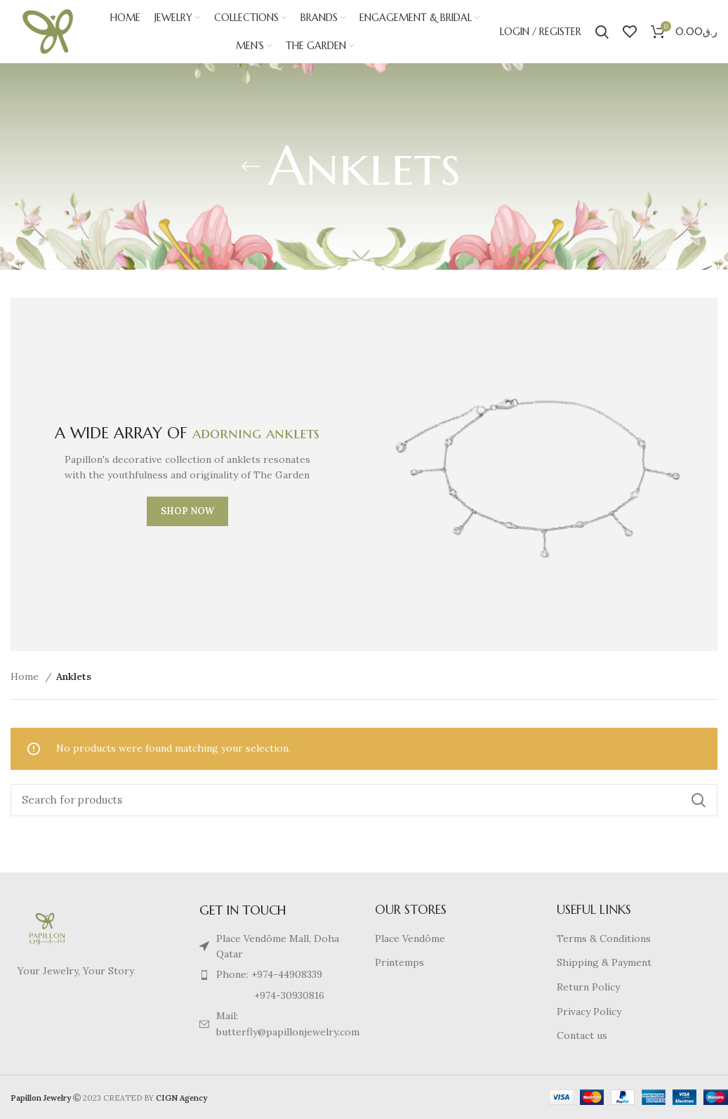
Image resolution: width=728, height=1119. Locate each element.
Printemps (399, 962)
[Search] (602, 32)
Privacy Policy (589, 1011)
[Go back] (250, 166)
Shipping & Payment (604, 962)
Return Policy (588, 987)
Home (26, 676)
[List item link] (272, 974)
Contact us (582, 1035)
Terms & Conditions (604, 938)
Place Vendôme (410, 938)
